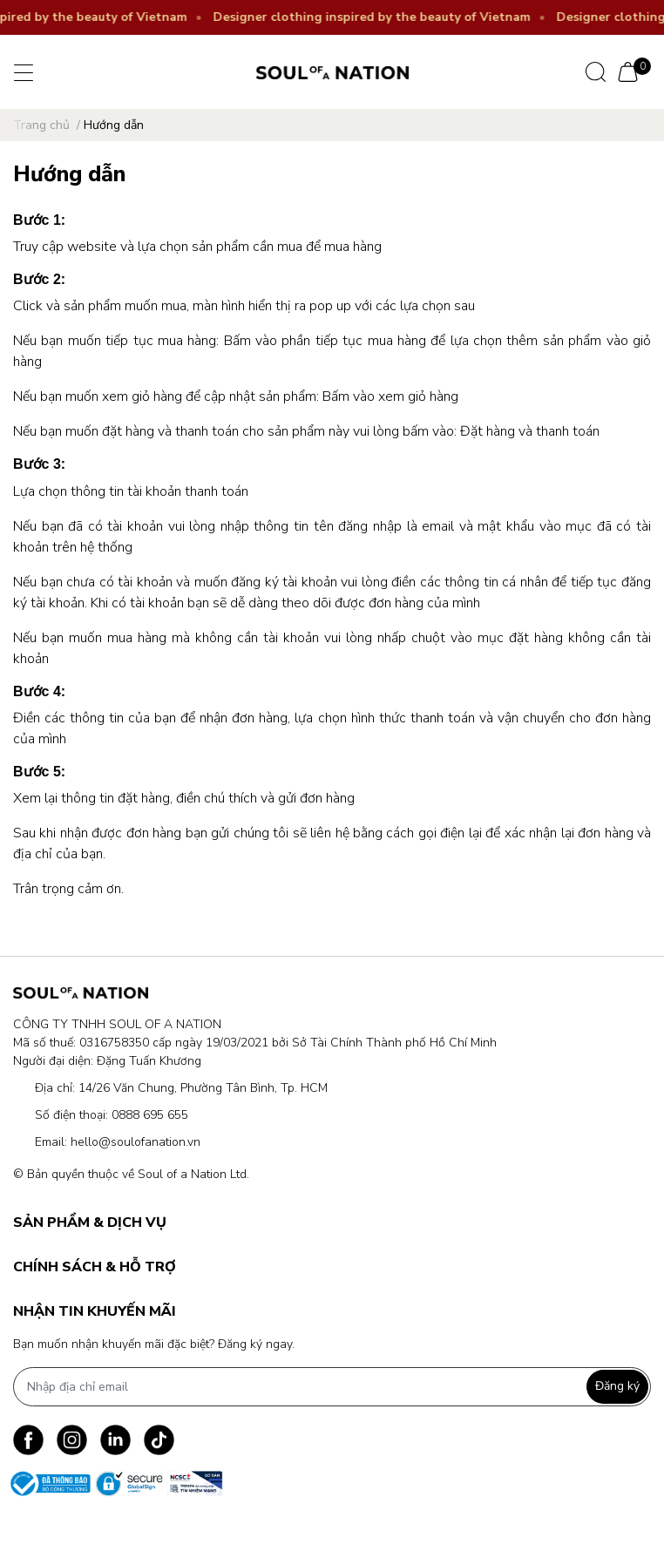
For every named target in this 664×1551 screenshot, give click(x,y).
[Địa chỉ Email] (332, 1386)
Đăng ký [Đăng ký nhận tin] (617, 1386)
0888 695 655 (150, 1115)
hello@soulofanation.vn (135, 1142)
